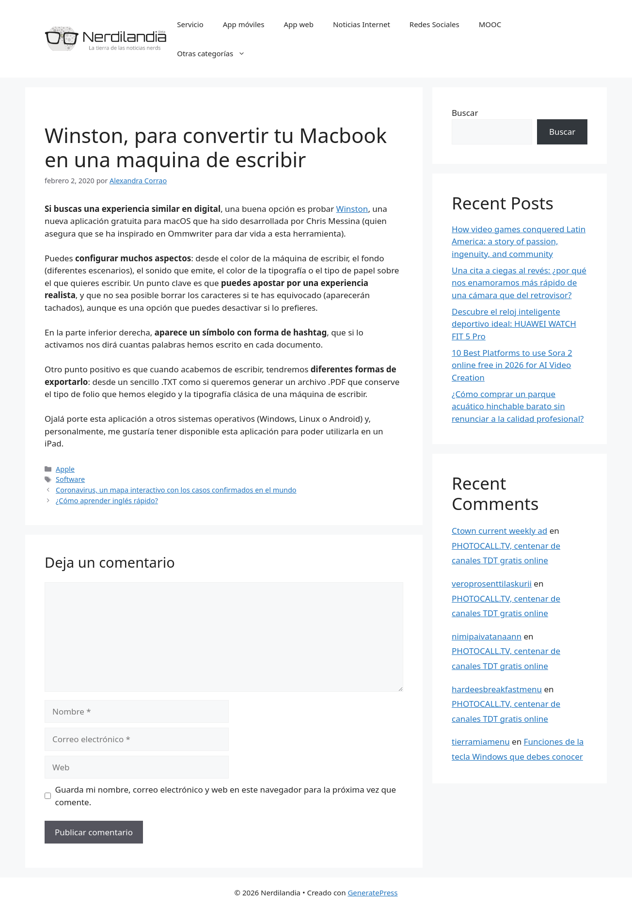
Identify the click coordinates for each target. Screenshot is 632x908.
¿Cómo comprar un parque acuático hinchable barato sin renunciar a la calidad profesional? (518, 406)
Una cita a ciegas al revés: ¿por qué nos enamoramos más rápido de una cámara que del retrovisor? (519, 283)
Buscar (465, 112)
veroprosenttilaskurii (492, 583)
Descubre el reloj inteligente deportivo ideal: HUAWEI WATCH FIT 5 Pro (514, 324)
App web (299, 24)
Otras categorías (216, 53)
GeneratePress (372, 892)
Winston (352, 208)
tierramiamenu (481, 741)
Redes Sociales (434, 24)
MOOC (490, 24)
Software (70, 479)
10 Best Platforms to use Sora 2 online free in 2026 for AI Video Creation (512, 365)
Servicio (190, 24)
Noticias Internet (361, 24)
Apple (65, 469)
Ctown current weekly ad (499, 530)
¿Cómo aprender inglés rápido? (107, 500)
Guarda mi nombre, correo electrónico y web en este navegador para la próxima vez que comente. (225, 796)
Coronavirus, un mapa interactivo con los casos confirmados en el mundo (176, 489)
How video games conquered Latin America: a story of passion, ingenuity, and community (518, 241)
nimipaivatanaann (486, 636)
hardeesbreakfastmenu (497, 689)
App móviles (244, 24)
